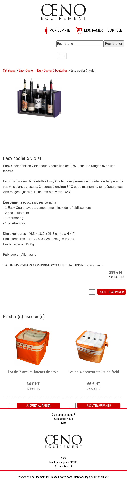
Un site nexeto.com (61, 477)
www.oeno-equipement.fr (33, 477)
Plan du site (102, 477)
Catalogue (9, 70)
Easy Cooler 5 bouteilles (52, 70)
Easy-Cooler (26, 70)
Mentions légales (84, 477)
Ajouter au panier (112, 292)
